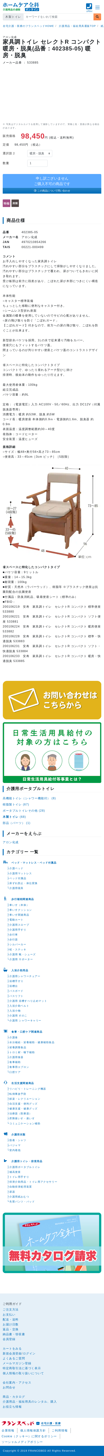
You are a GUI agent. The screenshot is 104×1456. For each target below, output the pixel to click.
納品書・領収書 (14, 1334)
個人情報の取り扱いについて (23, 1373)
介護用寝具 (16, 888)
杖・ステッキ (17, 949)
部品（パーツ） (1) (17, 823)
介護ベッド (16, 868)
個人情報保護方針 (33, 1430)
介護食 (13, 1037)
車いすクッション (20, 909)
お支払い (9, 1314)
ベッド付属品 (17, 878)
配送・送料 (11, 1319)
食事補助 (15, 1062)
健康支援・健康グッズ (23, 1108)
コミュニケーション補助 (25, 1123)
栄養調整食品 (17, 1047)
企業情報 (8, 1430)
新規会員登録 (12, 1353)
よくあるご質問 (14, 1358)
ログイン (29, 1353)
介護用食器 (16, 1057)
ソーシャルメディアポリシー (22, 1441)
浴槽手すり (16, 981)
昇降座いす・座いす (22, 1118)
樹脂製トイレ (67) (16, 804)
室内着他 (15, 1150)
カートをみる (12, 1348)
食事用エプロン (19, 1067)
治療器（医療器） (20, 1113)
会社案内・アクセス (17, 1382)
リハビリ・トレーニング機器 (27, 1088)
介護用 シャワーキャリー (25, 1020)
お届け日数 (11, 1324)
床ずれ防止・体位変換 (23, 883)
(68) (14, 816)
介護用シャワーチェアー (25, 976)
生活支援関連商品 (22, 1083)
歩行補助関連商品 (22, 899)
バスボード (16, 990)
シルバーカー (17, 944)
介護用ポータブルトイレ (25, 1167)
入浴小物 (15, 1010)
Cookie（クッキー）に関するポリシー (29, 1436)
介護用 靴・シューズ (22, 954)
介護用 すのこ (18, 1015)
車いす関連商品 (19, 914)
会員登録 (9, 1339)
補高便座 (15, 1172)
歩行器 (13, 939)
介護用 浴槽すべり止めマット (28, 1000)
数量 (6, 163)
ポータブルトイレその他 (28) (24, 810)
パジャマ (15, 1145)
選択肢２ (9, 153)
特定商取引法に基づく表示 (22, 1368)
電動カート (16, 919)
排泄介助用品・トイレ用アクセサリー (33, 1181)
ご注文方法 (11, 1309)
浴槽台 (13, 986)
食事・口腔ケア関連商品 (27, 1031)
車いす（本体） (19, 905)
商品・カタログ (14, 1396)
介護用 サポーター (21, 959)
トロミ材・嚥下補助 (22, 1052)
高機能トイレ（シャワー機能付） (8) (29, 798)
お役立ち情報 (12, 1406)
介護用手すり (17, 929)
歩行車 (13, 934)
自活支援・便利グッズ (23, 1103)
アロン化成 (11, 842)
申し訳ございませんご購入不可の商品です (52, 181)
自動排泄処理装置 (20, 1186)
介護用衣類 (18, 1134)
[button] (89, 9)
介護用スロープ (19, 924)
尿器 (12, 1191)
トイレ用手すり (19, 1176)
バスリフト (16, 996)
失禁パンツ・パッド (22, 1201)
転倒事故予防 (17, 1093)
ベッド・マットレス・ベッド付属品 (34, 862)
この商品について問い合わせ (52, 190)
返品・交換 (11, 1329)
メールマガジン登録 (17, 1363)
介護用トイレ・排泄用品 (27, 1161)
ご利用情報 (60, 1430)
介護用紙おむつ (19, 1196)
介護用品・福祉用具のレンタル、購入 (30, 1401)
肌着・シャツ (17, 1140)
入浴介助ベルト (19, 1005)
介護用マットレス (20, 873)
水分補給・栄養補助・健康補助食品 (32, 1042)
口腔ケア (15, 1072)
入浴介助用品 (19, 970)
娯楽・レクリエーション (25, 1098)
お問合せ (9, 1387)
